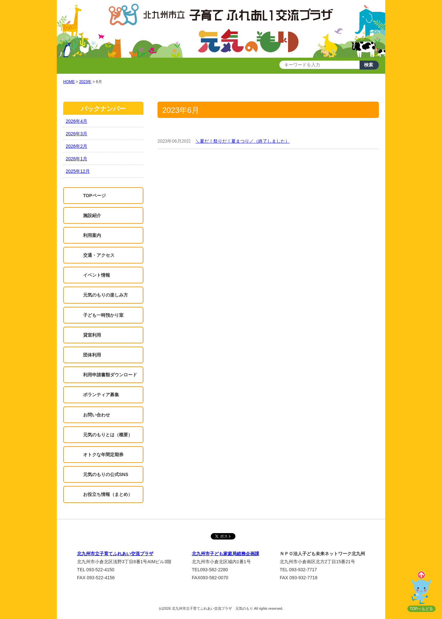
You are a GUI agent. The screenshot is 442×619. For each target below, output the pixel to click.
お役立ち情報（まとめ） (107, 494)
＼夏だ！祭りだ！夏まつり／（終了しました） (242, 141)
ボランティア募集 (101, 394)
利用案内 (92, 235)
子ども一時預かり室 (103, 315)
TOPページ (94, 195)
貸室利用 (92, 335)
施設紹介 (92, 215)
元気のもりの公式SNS (105, 474)
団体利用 (92, 354)
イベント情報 (96, 275)
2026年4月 (76, 121)
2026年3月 (76, 133)
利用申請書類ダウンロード (110, 374)
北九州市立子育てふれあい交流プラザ (115, 553)
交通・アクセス (99, 255)
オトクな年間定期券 (103, 454)
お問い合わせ (96, 414)
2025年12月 (78, 171)
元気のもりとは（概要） (107, 434)
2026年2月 (76, 146)
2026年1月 (76, 158)
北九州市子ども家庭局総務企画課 (225, 553)
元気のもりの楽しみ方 (105, 294)
